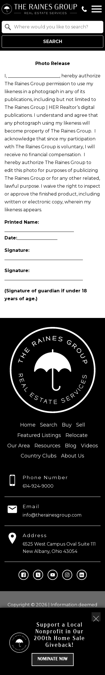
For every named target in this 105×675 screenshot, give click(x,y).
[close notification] (96, 616)
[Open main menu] (96, 9)
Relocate (77, 435)
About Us (72, 456)
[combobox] (52, 27)
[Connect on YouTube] (53, 575)
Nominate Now (53, 659)
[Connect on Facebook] (23, 575)
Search (52, 41)
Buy (67, 425)
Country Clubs (39, 456)
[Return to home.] (39, 9)
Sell (80, 425)
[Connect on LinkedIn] (82, 575)
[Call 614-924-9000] (84, 9)
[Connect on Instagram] (67, 575)
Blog (70, 446)
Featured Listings (39, 435)
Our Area (18, 446)
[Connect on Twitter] (38, 575)
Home (28, 425)
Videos (89, 446)
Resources (47, 446)
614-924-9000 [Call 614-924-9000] (38, 486)
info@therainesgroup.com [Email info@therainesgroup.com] (52, 515)
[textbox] (56, 27)
